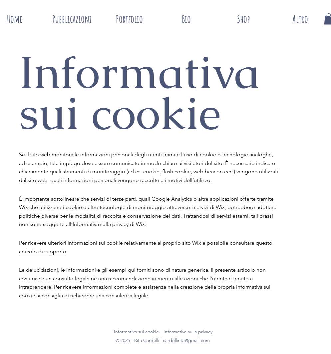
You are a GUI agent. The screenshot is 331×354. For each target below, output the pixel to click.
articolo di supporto (42, 251)
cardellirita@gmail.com (186, 340)
